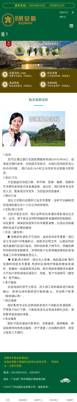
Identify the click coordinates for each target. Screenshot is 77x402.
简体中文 (64, 12)
